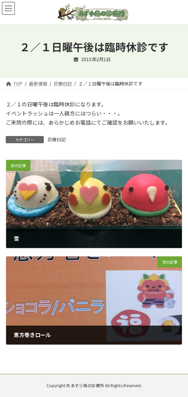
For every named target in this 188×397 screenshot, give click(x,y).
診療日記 (57, 139)
